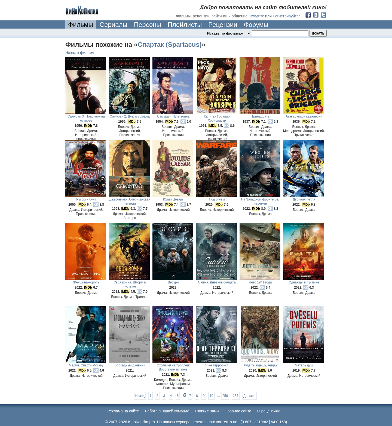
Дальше (249, 396)
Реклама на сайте (123, 411)
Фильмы (80, 24)
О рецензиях (268, 411)
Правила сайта (238, 411)
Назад (140, 396)
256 (225, 396)
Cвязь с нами (207, 411)
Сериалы (113, 24)
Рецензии (222, 24)
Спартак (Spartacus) (169, 44)
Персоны (147, 24)
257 (235, 396)
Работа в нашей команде (167, 411)
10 (211, 396)
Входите (257, 16)
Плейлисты (185, 24)
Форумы (256, 24)
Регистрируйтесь (287, 16)
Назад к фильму (79, 53)
